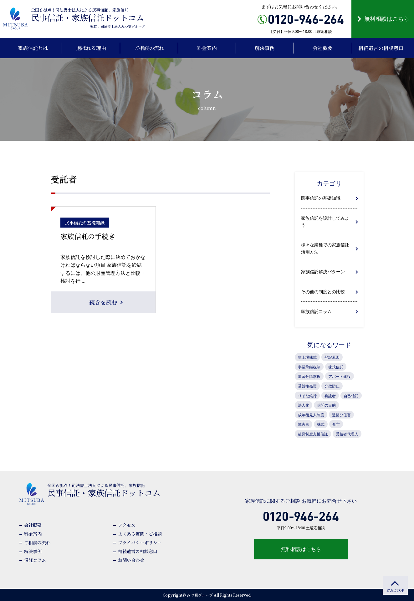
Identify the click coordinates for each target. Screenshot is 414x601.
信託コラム (35, 560)
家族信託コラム (316, 311)
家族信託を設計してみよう (325, 221)
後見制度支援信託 (313, 434)
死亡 (336, 424)
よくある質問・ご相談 (140, 534)
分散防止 (332, 386)
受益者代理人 (347, 434)
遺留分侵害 (341, 415)
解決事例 (33, 551)
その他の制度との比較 (323, 292)
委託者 (330, 395)
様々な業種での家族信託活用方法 (325, 248)
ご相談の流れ (37, 542)
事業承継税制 (309, 367)
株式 (321, 424)
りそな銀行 (307, 395)
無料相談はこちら (386, 18)
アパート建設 (339, 376)
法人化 (303, 405)
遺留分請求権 (309, 376)
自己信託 (351, 395)
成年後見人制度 (311, 415)
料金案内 (33, 534)
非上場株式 (307, 357)
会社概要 (33, 525)
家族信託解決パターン (323, 272)
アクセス (126, 525)
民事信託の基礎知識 (320, 198)
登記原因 (332, 357)
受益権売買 (307, 386)
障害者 (303, 424)
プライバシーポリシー (140, 542)
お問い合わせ (131, 560)
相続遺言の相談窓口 (137, 551)
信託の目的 (326, 405)
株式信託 (335, 367)
